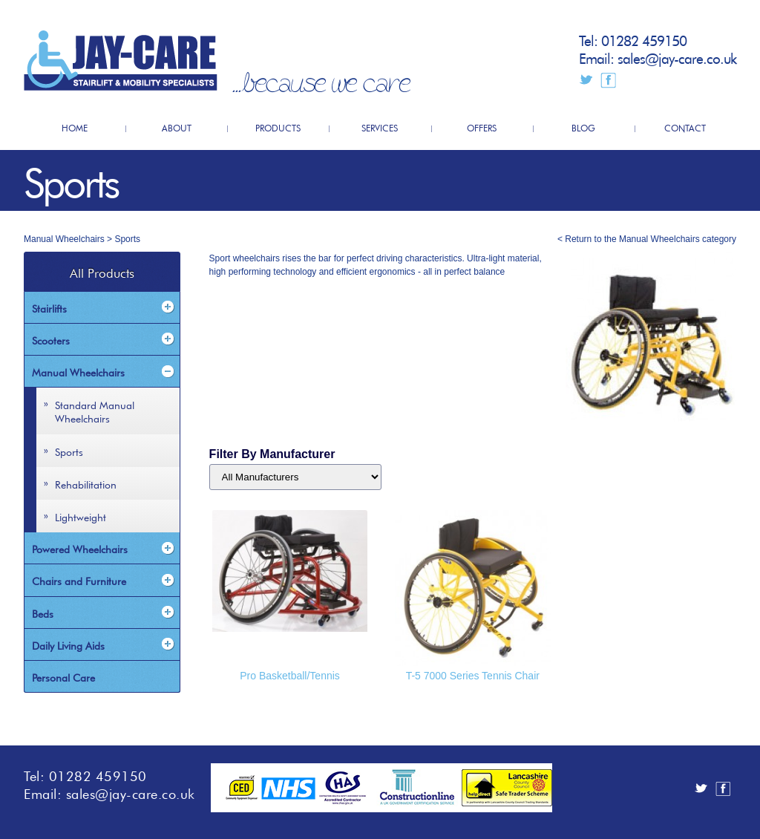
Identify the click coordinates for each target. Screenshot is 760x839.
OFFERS (482, 127)
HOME (75, 127)
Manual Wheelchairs (64, 239)
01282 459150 (644, 39)
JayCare (120, 60)
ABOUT (176, 127)
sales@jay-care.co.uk (677, 56)
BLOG (583, 127)
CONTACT (685, 127)
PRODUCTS (278, 127)
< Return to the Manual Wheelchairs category (646, 239)
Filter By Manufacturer (272, 454)
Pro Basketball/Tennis (290, 676)
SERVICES (379, 127)
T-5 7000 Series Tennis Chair (473, 676)
